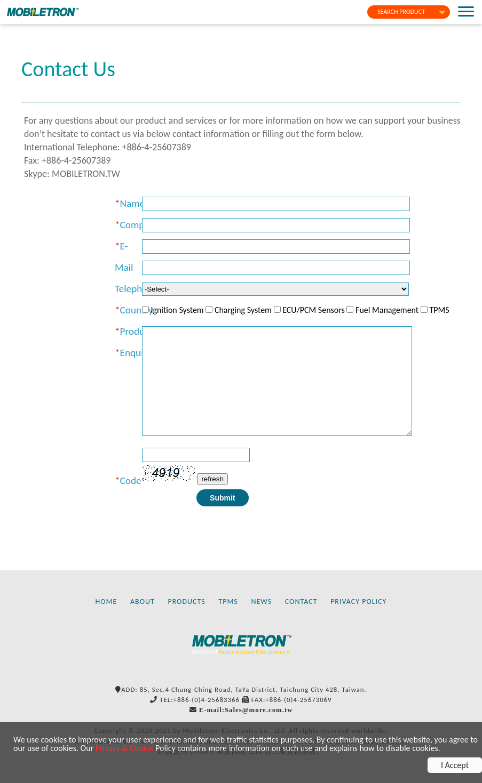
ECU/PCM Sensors (313, 310)
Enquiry (136, 352)
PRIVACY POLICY (358, 601)
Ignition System (177, 310)
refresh (212, 479)
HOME (106, 601)
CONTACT (301, 601)
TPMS (439, 310)
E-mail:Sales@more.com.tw (246, 709)
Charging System (243, 310)
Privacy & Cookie (125, 748)
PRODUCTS (186, 601)
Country (136, 310)
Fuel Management (386, 310)
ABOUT (142, 601)
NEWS (261, 601)
